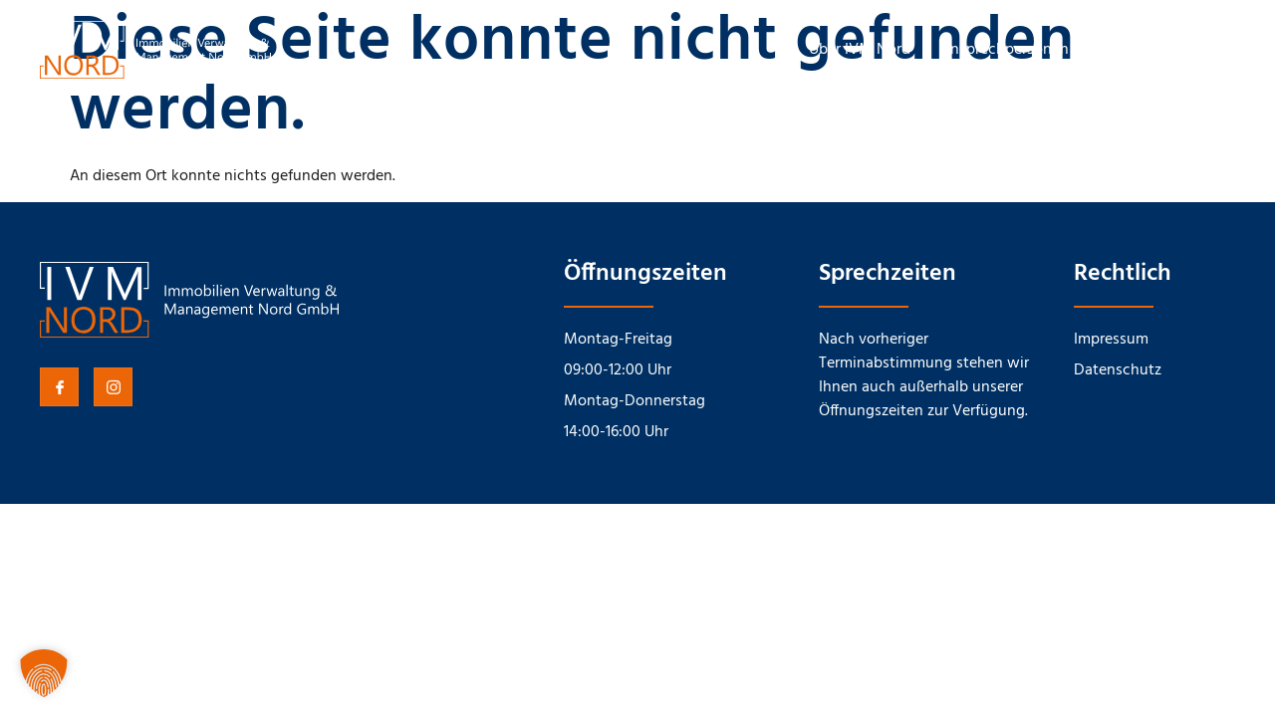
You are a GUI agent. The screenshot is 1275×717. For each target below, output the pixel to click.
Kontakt (1126, 50)
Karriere (1209, 50)
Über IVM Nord (859, 50)
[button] (44, 673)
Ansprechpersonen (1004, 50)
